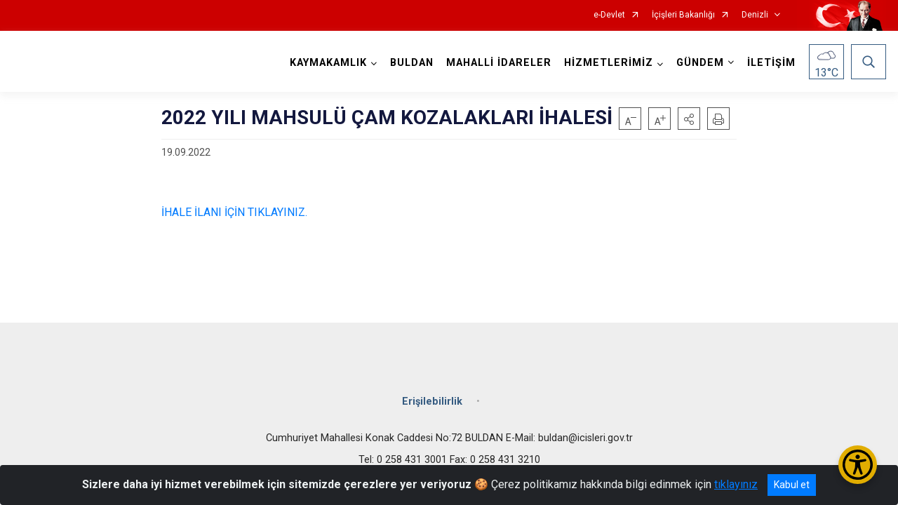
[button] (689, 118)
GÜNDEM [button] (700, 63)
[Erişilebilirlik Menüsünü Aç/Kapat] (857, 464)
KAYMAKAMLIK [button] (328, 63)
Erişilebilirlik (432, 402)
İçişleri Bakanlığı (683, 15)
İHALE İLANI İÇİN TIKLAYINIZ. (234, 212)
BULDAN (412, 63)
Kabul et (792, 484)
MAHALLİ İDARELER (498, 63)
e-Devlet (609, 15)
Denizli (755, 15)
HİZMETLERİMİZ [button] (608, 63)
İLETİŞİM (771, 63)
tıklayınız (736, 484)
